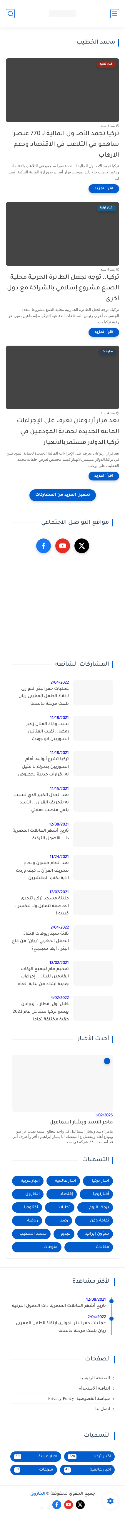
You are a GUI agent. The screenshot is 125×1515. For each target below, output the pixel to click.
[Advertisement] (62, 607)
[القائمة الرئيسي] (114, 13)
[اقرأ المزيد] (104, 188)
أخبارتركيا (101, 1194)
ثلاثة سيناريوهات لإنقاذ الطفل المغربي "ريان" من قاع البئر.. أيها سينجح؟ (40, 942)
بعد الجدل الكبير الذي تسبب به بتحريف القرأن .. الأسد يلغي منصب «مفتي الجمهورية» (41, 804)
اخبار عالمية (65, 1181)
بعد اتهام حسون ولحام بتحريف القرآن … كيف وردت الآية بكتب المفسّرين (42, 871)
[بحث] (10, 13)
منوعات (51, 1247)
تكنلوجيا (31, 1207)
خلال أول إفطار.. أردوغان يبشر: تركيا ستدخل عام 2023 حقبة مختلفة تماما (41, 1012)
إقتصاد (66, 1194)
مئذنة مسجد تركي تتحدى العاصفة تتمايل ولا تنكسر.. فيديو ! (42, 906)
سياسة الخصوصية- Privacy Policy (79, 1398)
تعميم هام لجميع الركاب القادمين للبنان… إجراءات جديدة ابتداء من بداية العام (43, 977)
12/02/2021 (59, 892)
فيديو (66, 1234)
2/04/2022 (60, 683)
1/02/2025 (104, 1115)
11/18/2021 (59, 718)
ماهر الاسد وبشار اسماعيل (81, 1123)
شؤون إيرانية (97, 1234)
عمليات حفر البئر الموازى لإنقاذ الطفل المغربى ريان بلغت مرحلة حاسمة (44, 697)
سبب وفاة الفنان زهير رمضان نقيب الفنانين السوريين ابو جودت (47, 732)
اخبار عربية (30, 1181)
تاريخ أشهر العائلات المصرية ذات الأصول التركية (41, 835)
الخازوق (32, 1194)
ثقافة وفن (99, 1221)
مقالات (102, 1247)
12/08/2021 (59, 825)
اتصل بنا (102, 1408)
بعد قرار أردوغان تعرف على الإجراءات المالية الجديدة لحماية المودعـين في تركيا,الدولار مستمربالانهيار (68, 432)
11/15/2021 (59, 789)
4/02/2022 (60, 998)
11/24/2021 (59, 857)
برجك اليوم (99, 1207)
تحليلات (63, 1207)
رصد (64, 1221)
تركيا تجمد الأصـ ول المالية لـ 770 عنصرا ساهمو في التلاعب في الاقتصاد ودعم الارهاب (65, 145)
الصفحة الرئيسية (94, 1377)
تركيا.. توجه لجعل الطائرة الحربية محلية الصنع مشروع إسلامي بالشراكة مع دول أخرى (63, 288)
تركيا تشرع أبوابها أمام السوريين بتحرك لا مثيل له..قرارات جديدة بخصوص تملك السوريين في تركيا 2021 (43, 768)
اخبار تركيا (100, 1181)
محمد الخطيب (33, 1234)
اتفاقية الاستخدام (94, 1388)
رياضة (32, 1221)
